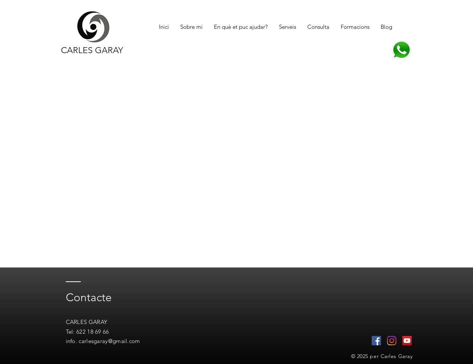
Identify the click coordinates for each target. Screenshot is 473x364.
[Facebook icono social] (376, 340)
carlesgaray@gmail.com (109, 341)
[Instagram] (391, 340)
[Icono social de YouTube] (407, 340)
